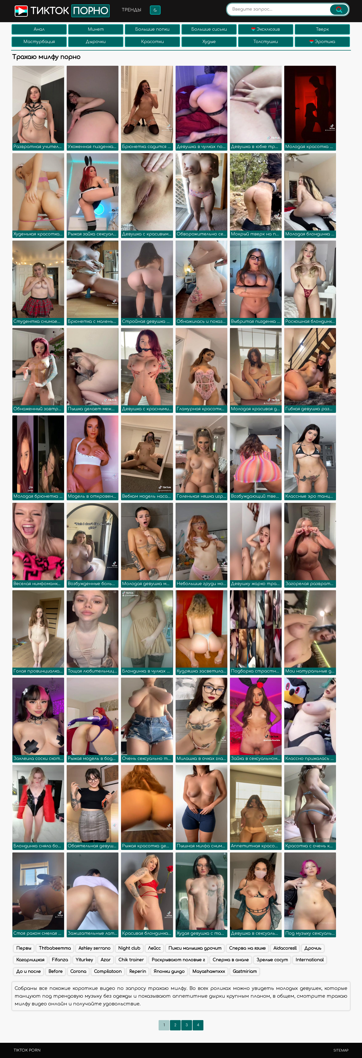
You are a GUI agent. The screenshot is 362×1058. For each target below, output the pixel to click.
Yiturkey (84, 960)
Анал (39, 29)
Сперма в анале (231, 960)
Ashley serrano (94, 948)
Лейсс (154, 948)
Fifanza (60, 960)
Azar (106, 960)
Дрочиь (312, 948)
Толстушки (265, 41)
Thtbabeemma (55, 948)
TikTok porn (27, 1050)
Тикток (62, 10)
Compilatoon (108, 971)
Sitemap (340, 1050)
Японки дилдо (169, 971)
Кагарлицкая (30, 960)
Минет (96, 29)
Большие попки (152, 29)
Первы (23, 948)
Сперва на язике (247, 948)
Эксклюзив (265, 29)
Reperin (137, 971)
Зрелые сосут (272, 960)
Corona (78, 971)
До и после (28, 971)
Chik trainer (131, 960)
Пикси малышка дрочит (194, 948)
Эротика (322, 41)
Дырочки (96, 41)
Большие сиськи (209, 29)
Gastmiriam (245, 971)
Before (55, 971)
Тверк (322, 29)
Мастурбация (39, 41)
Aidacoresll (285, 948)
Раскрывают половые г (178, 960)
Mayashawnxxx (208, 971)
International (310, 960)
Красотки (152, 41)
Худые (209, 41)
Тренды (131, 10)
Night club (129, 948)
